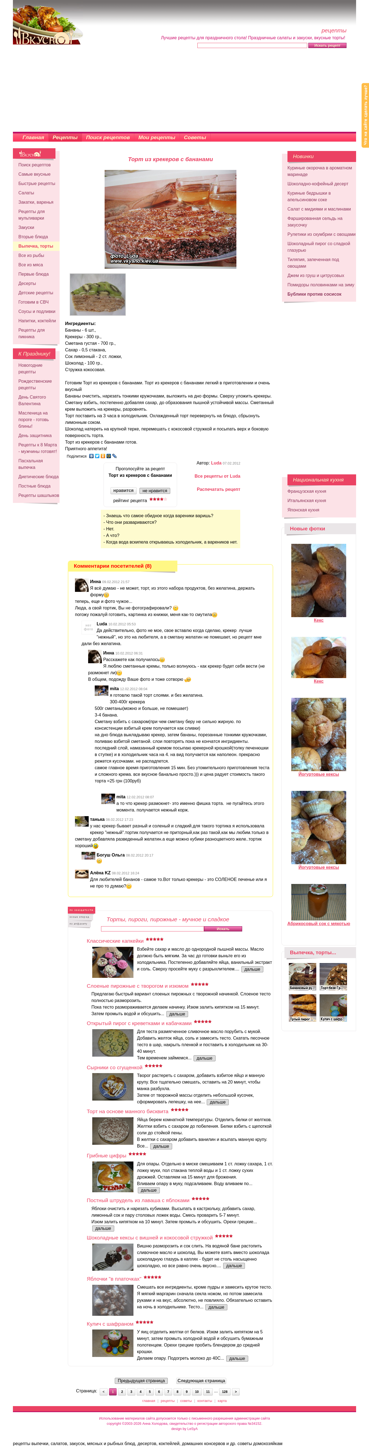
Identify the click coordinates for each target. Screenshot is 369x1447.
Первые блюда (33, 274)
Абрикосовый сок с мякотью (318, 921)
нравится (123, 490)
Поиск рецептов (108, 137)
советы (186, 1401)
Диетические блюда (38, 476)
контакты (204, 1401)
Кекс (318, 618)
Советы (195, 137)
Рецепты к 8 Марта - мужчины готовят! (37, 448)
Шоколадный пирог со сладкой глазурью (318, 247)
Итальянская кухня (306, 500)
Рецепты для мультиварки (31, 214)
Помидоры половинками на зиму (320, 284)
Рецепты (65, 137)
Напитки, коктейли (37, 320)
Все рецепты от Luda (218, 476)
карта (222, 1401)
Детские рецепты (35, 292)
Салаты (26, 193)
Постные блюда (34, 486)
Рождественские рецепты (35, 384)
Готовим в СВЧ (33, 302)
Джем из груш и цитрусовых (315, 275)
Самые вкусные (34, 174)
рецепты (168, 1401)
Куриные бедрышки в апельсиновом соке (309, 196)
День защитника (35, 435)
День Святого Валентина (32, 400)
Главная (33, 137)
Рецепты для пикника (31, 333)
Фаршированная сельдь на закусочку (314, 221)
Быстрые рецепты (36, 183)
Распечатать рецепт (218, 489)
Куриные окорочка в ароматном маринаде (319, 171)
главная (148, 1401)
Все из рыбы (31, 255)
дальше (252, 969)
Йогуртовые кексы (318, 772)
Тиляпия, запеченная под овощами (313, 262)
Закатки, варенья (35, 202)
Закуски (26, 227)
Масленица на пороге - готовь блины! (33, 420)
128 (225, 1392)
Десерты (27, 283)
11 (208, 1392)
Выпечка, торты (35, 246)
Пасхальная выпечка (30, 464)
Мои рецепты (156, 137)
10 (197, 1392)
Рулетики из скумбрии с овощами (321, 234)
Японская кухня (303, 510)
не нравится (154, 490)
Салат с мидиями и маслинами (319, 209)
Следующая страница (201, 1380)
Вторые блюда (33, 236)
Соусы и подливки (36, 311)
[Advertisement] (184, 90)
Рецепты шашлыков (38, 495)
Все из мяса (30, 264)
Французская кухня (306, 491)
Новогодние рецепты (30, 368)
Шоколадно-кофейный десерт (317, 183)
